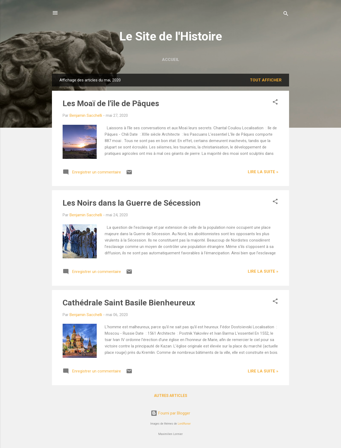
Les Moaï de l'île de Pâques (111, 103)
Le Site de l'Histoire (170, 36)
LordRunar (184, 423)
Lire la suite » (263, 171)
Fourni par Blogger (170, 413)
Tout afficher (266, 80)
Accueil (170, 59)
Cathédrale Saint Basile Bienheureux (129, 302)
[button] (275, 103)
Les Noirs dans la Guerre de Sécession (132, 203)
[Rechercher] (286, 14)
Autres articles (170, 395)
